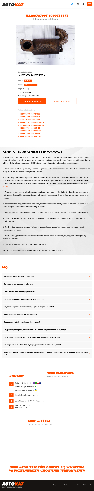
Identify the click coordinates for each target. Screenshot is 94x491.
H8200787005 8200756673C (30, 134)
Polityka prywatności (71, 485)
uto (12, 4)
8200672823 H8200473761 (30, 119)
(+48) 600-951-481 (27, 386)
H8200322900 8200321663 (30, 114)
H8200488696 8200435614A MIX (32, 125)
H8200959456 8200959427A (30, 131)
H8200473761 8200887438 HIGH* (32, 122)
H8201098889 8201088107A (30, 136)
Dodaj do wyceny (62, 101)
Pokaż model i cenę (31, 85)
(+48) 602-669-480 (26, 383)
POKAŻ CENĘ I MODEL (32, 101)
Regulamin (57, 485)
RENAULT (28, 81)
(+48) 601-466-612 (28, 390)
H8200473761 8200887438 (30, 128)
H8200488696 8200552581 (30, 117)
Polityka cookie (87, 485)
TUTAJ (5, 186)
